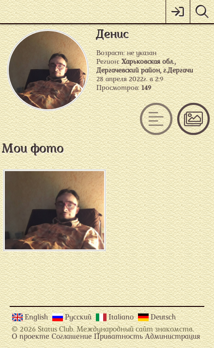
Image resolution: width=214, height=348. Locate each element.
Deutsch (163, 317)
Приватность (118, 337)
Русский (79, 317)
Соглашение (71, 337)
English (37, 317)
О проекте (30, 337)
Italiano (122, 317)
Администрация (172, 337)
